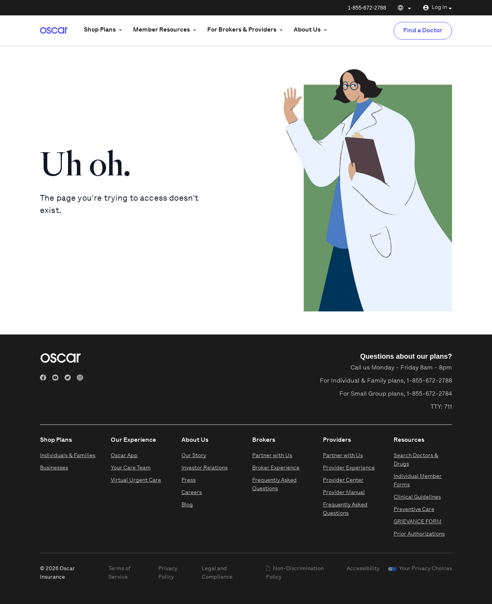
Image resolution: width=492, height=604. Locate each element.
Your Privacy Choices (425, 569)
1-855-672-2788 (367, 8)
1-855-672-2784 (429, 394)
